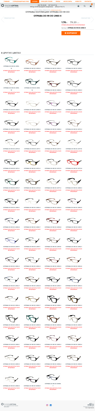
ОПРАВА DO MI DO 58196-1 (32, 389)
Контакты (6, 4)
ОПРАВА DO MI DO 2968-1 (11, 112)
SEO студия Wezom (89, 408)
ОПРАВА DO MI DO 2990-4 (53, 210)
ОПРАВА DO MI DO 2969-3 (32, 132)
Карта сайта (6, 407)
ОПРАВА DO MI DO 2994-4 (11, 328)
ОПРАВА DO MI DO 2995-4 (73, 347)
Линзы (58, 1)
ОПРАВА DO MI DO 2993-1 (53, 289)
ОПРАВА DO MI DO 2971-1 (32, 152)
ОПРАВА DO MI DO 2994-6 (53, 328)
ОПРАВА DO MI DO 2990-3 (32, 210)
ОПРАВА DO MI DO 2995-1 (11, 347)
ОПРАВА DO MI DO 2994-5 (32, 328)
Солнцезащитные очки (20, 1)
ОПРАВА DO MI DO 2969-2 (11, 132)
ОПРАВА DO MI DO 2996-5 (11, 389)
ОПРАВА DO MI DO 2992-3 (11, 269)
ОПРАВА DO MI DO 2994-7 (74, 328)
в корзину (71, 36)
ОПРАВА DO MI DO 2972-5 (53, 171)
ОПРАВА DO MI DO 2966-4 (73, 93)
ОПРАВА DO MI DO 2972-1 (11, 171)
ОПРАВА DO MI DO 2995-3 (53, 347)
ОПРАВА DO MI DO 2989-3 (73, 191)
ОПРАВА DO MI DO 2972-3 (32, 171)
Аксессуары (69, 1)
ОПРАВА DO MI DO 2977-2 (53, 191)
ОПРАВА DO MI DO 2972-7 (11, 191)
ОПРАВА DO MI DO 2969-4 (53, 132)
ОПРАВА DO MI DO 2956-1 (74, 71)
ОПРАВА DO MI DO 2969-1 (74, 112)
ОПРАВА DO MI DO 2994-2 (73, 308)
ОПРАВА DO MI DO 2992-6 (73, 269)
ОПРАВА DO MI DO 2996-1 (32, 367)
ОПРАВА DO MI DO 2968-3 (32, 112)
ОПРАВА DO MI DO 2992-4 (32, 269)
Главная (6, 1)
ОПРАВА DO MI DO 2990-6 (11, 230)
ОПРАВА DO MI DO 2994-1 (53, 308)
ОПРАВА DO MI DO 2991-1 (74, 230)
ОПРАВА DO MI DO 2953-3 (53, 71)
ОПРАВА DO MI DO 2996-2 (53, 367)
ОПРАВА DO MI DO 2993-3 (73, 289)
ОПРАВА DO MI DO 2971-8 (74, 152)
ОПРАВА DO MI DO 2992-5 (53, 269)
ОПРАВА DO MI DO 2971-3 (53, 152)
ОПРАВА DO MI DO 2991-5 (11, 249)
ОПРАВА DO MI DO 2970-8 (11, 152)
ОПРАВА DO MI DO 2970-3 (74, 132)
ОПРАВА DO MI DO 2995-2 (32, 347)
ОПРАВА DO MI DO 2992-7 (11, 289)
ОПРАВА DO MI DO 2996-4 (73, 367)
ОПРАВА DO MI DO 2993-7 (32, 308)
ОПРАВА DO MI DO (46, 12)
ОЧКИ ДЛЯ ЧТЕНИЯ (47, 1)
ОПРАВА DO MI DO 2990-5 (73, 210)
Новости (79, 1)
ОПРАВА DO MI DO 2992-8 (32, 289)
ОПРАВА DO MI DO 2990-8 (53, 230)
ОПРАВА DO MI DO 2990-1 (11, 210)
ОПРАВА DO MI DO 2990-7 (32, 230)
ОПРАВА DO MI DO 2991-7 (32, 249)
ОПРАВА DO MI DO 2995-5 (11, 367)
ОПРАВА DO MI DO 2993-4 (11, 308)
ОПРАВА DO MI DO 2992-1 (74, 249)
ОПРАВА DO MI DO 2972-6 (74, 171)
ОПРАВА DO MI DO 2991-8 (53, 249)
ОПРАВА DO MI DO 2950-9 (32, 71)
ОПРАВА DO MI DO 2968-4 (53, 112)
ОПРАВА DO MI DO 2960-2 (53, 93)
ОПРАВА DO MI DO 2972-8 (32, 191)
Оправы (35, 1)
